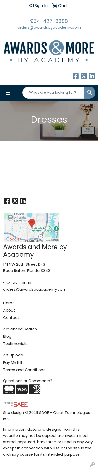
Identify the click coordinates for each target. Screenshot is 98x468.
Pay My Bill (12, 362)
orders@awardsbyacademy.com (49, 27)
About (9, 310)
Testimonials (15, 343)
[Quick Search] (53, 93)
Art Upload (13, 355)
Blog (7, 336)
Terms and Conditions (24, 369)
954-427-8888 (49, 21)
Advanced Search (20, 329)
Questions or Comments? (27, 380)
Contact (11, 317)
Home (9, 303)
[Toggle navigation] (8, 92)
